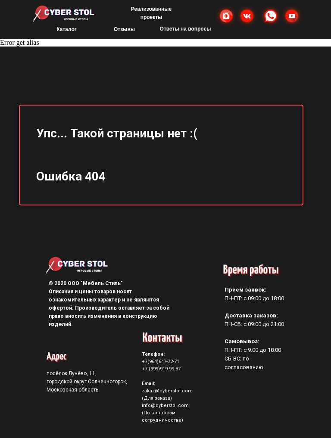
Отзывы (124, 29)
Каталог (66, 29)
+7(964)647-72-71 (160, 361)
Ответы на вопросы (185, 29)
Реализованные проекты (151, 13)
